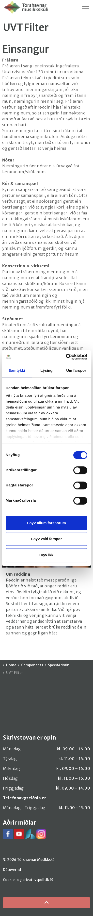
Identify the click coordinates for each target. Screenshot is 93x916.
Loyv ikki (46, 555)
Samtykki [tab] (17, 370)
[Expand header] (85, 7)
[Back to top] (46, 902)
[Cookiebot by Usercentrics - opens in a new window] (66, 357)
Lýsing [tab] (47, 370)
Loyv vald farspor (46, 539)
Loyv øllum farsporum (46, 523)
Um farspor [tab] (76, 370)
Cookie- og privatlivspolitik (28, 880)
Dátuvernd (12, 869)
